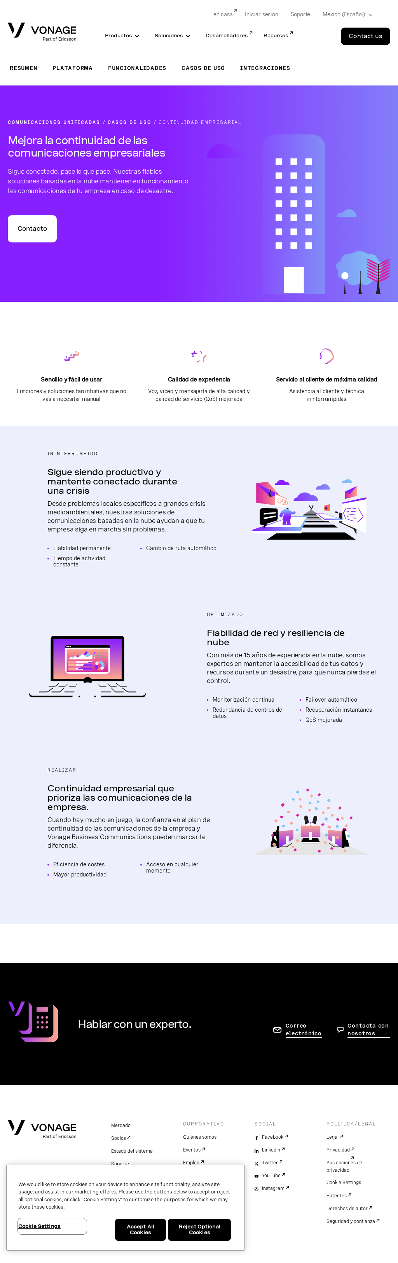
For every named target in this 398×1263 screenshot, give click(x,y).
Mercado (121, 1125)
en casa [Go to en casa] (223, 14)
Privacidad (338, 1150)
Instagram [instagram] (273, 1188)
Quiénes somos (199, 1137)
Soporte (120, 1164)
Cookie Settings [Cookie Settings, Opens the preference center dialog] (39, 1226)
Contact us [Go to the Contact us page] (365, 36)
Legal (332, 1137)
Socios (118, 1138)
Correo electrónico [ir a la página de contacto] (304, 1030)
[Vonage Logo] (42, 32)
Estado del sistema (132, 1151)
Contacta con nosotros (368, 1030)
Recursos (276, 35)
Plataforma (72, 68)
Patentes (336, 1196)
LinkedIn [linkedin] (271, 1150)
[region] (125, 1208)
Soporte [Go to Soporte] (301, 14)
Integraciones (265, 68)
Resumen (23, 68)
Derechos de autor (347, 1208)
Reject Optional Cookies (199, 1230)
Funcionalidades (137, 68)
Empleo (191, 1162)
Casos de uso (203, 68)
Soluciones (169, 35)
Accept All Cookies (140, 1230)
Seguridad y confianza (350, 1221)
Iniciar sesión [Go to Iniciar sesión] (261, 14)
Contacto (32, 228)
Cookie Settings (343, 1182)
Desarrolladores (227, 35)
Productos (118, 35)
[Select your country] (345, 15)
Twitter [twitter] (270, 1162)
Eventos (192, 1150)
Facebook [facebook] (272, 1137)
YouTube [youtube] (271, 1175)
